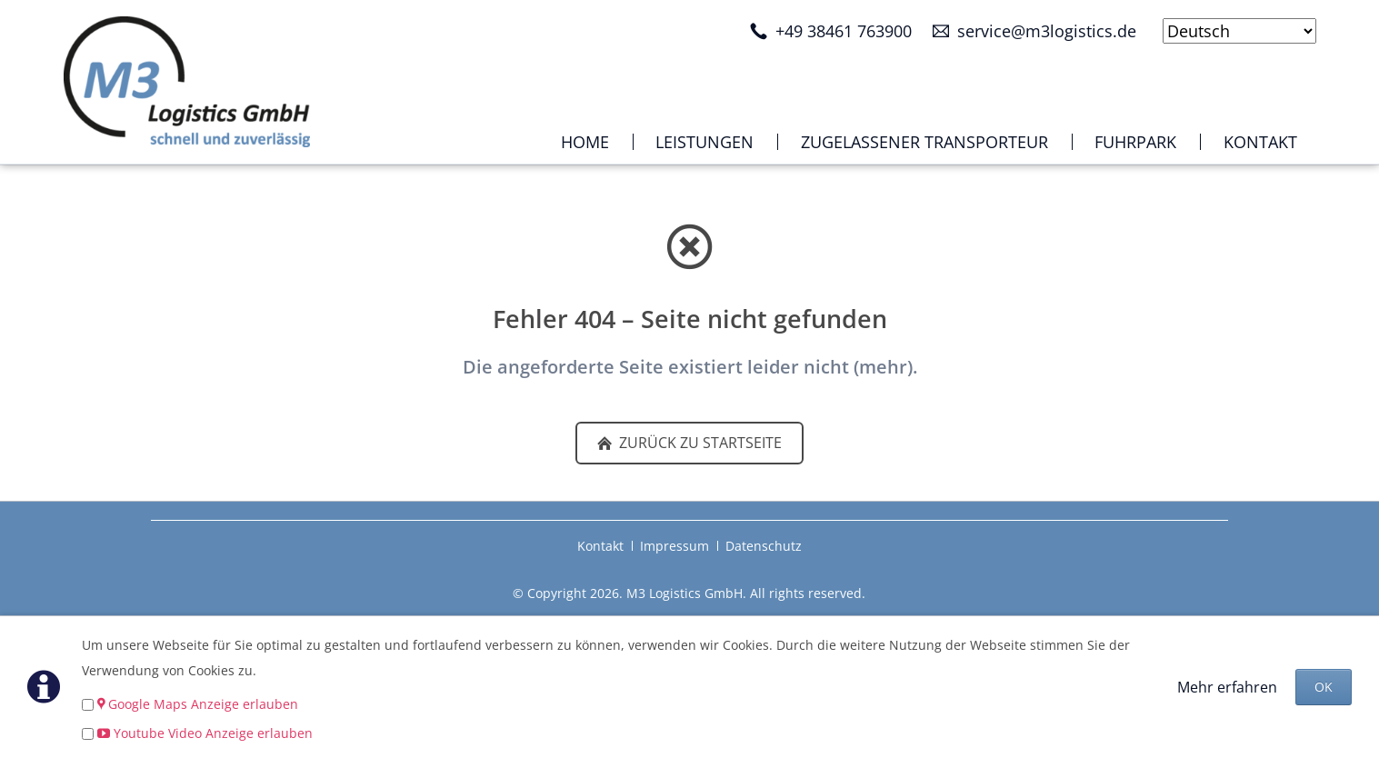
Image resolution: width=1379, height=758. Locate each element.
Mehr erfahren (1227, 687)
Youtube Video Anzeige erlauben (213, 733)
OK (1323, 686)
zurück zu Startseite (698, 443)
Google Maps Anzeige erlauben (203, 704)
